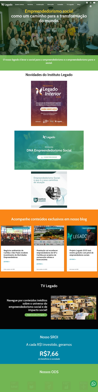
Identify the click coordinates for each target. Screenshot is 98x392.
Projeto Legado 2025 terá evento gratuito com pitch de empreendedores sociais (81, 252)
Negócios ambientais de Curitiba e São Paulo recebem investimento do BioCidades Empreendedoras (16, 253)
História (30, 4)
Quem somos (19, 4)
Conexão (60, 4)
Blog (78, 4)
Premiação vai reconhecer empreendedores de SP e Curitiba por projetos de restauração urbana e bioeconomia (47, 255)
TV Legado (70, 4)
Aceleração (40, 4)
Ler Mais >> (7, 261)
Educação (50, 4)
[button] (36, 314)
